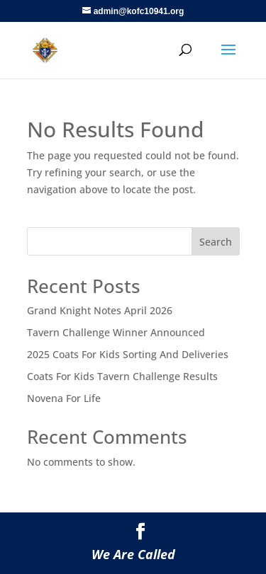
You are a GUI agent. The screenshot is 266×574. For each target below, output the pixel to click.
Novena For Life (64, 398)
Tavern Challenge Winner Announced (116, 332)
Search (215, 241)
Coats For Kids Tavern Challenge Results (122, 376)
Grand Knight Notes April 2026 (99, 310)
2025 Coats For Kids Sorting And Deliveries (127, 354)
